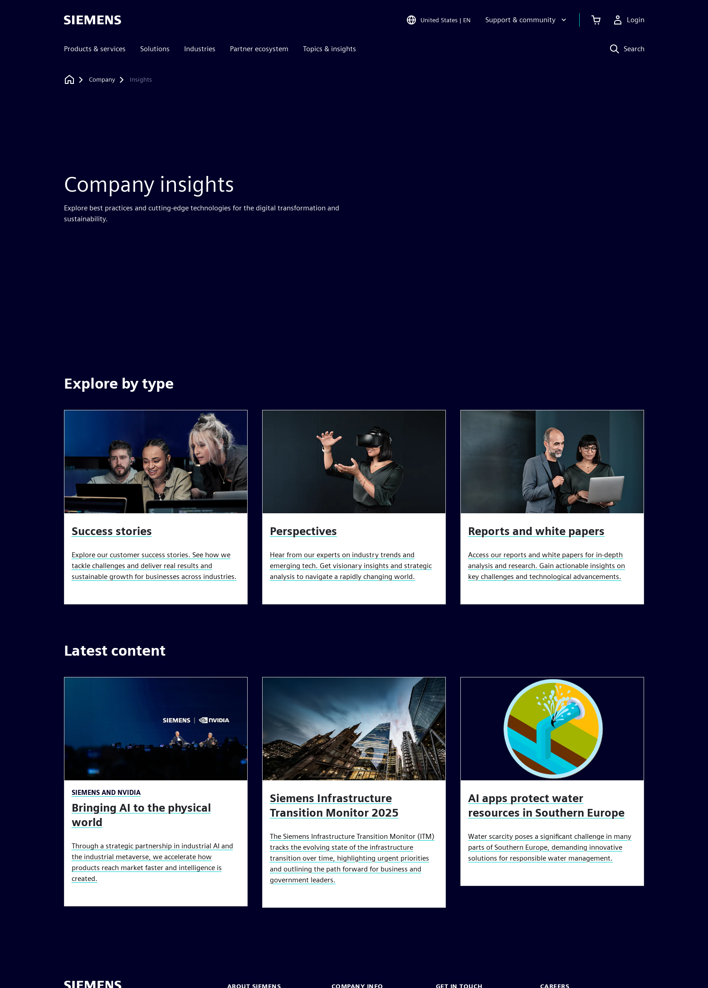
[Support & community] (527, 20)
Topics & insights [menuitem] (329, 48)
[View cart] (596, 20)
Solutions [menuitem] (155, 48)
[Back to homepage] (69, 79)
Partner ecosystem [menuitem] (259, 48)
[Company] (102, 80)
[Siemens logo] (92, 19)
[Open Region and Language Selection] (438, 20)
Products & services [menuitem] (95, 48)
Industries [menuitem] (199, 48)
